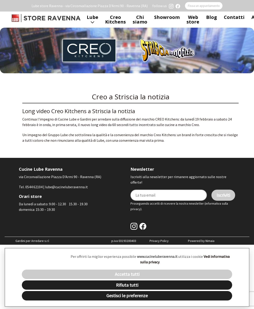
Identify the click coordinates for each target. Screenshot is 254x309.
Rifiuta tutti (127, 285)
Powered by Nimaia (201, 241)
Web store (193, 19)
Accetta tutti (127, 274)
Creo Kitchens (115, 19)
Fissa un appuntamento (204, 6)
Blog (211, 17)
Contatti (234, 17)
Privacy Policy (159, 241)
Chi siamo (140, 19)
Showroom (167, 17)
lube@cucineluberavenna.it (66, 187)
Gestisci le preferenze (127, 295)
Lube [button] (92, 19)
